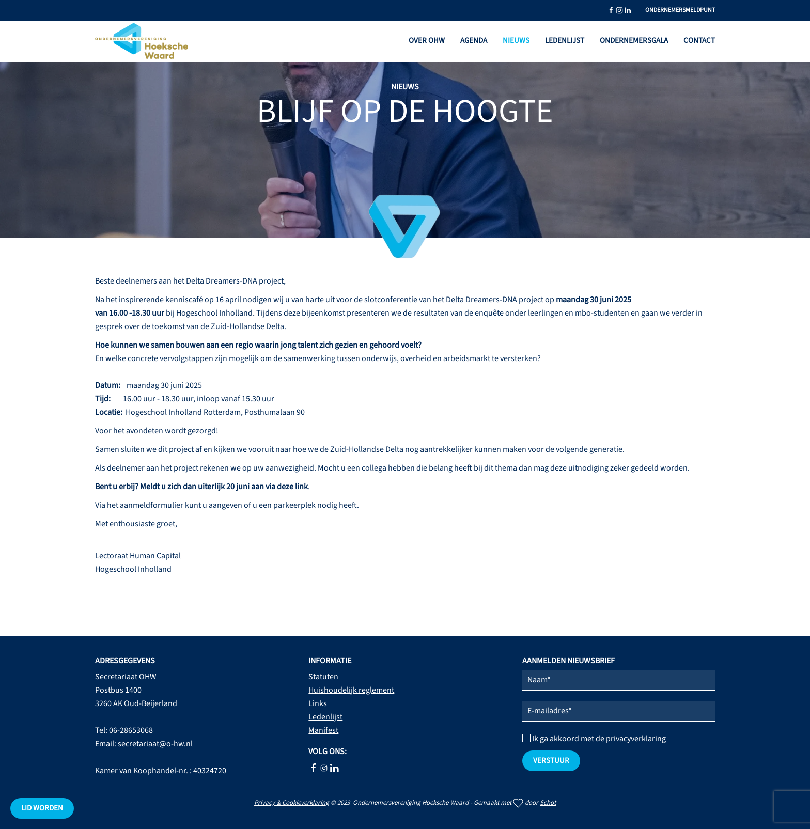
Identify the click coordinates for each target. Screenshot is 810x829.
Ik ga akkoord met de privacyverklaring (594, 738)
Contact (699, 40)
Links (317, 703)
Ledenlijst (564, 40)
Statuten (323, 676)
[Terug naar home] (141, 41)
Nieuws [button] (516, 40)
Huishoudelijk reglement (351, 690)
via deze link (287, 486)
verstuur (551, 760)
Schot (548, 802)
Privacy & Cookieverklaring (291, 802)
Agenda (473, 40)
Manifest (323, 730)
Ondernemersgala (634, 40)
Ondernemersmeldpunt (680, 10)
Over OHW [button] (427, 40)
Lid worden (42, 808)
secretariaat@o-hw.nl (155, 743)
